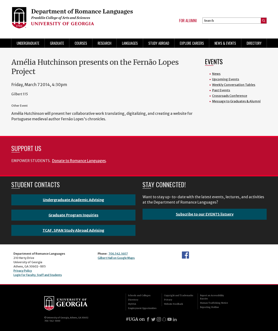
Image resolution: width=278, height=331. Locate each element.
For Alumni (188, 20)
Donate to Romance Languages (79, 160)
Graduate (57, 43)
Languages (130, 43)
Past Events (221, 90)
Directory (254, 43)
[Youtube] (169, 319)
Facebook (185, 255)
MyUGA (132, 304)
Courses (81, 43)
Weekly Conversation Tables (233, 85)
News (216, 74)
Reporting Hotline (209, 307)
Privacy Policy (22, 270)
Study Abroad (158, 43)
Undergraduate (28, 43)
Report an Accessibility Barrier (212, 297)
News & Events (225, 43)
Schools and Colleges (139, 295)
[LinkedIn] (175, 319)
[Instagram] (159, 319)
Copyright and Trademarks (178, 295)
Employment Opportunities (142, 308)
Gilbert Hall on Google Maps (116, 258)
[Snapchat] (164, 319)
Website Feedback (173, 304)
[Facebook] (148, 319)
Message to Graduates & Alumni (236, 101)
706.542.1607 (118, 253)
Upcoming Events (225, 79)
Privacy (168, 299)
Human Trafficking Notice (214, 303)
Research (104, 43)
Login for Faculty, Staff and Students (37, 275)
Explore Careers (192, 43)
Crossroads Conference (229, 96)
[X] (153, 319)
